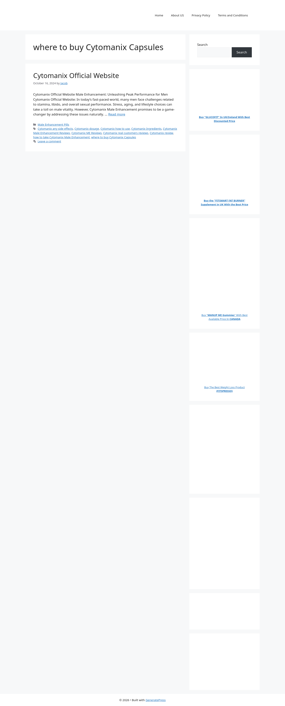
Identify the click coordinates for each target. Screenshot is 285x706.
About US (177, 15)
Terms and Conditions (233, 15)
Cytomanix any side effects (55, 129)
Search (202, 44)
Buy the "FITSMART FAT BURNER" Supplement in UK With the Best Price (224, 202)
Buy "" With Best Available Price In (224, 317)
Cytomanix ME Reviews (86, 133)
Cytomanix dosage (87, 129)
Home (159, 15)
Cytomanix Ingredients (146, 129)
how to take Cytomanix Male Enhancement (61, 137)
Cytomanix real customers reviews (125, 133)
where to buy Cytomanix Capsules (113, 137)
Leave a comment (49, 141)
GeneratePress (156, 700)
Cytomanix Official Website (76, 75)
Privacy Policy (201, 15)
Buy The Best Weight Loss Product (224, 389)
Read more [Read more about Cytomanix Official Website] (116, 114)
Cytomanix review (161, 133)
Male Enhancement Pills (53, 124)
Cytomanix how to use (115, 129)
